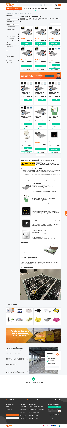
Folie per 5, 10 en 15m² (38, 142)
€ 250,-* (14, 339)
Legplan (36, 8)
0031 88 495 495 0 (58, 8)
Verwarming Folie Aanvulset (39, 117)
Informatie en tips (23, 415)
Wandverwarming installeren (34, 416)
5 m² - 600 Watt (23, 38)
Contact (39, 8)
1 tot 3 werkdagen (26, 45)
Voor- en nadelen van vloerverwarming (35, 413)
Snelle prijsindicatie (23, 407)
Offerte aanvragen (50, 75)
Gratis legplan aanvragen (54, 406)
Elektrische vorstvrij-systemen (34, 412)
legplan (19, 369)
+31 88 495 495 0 (11, 399)
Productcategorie (8, 44)
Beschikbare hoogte (9, 60)
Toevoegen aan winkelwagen (56, 65)
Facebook (55, 399)
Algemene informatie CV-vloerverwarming (36, 406)
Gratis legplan (22, 410)
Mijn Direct (58, 1)
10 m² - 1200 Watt (37, 38)
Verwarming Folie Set (25, 37)
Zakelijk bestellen (9, 410)
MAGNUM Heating (39, 162)
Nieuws (33, 8)
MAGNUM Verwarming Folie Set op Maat (54, 58)
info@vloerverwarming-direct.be (34, 399)
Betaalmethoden (49, 426)
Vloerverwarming (26, 8)
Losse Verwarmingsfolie (40, 140)
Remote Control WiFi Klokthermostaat (53, 141)
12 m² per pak (23, 143)
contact (11, 364)
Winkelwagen (59, 5)
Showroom (42, 8)
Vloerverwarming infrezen (33, 418)
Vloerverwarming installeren (33, 415)
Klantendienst (53, 1)
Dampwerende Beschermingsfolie (25, 141)
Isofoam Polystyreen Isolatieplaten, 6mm (53, 117)
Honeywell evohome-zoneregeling (35, 410)
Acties (30, 8)
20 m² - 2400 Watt (23, 59)
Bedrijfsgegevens (9, 409)
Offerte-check (22, 418)
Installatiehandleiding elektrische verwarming (36, 409)
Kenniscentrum (47, 8)
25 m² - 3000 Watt (37, 59)
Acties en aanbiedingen (24, 416)
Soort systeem (8, 48)
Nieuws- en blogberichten (33, 419)
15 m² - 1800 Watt (51, 38)
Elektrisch (16, 8)
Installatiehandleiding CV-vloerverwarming (36, 407)
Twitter (59, 399)
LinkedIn (57, 399)
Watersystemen (9, 8)
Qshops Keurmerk (23, 419)
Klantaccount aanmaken (53, 367)
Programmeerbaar (51, 143)
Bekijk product (54, 67)
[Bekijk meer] (18, 17)
